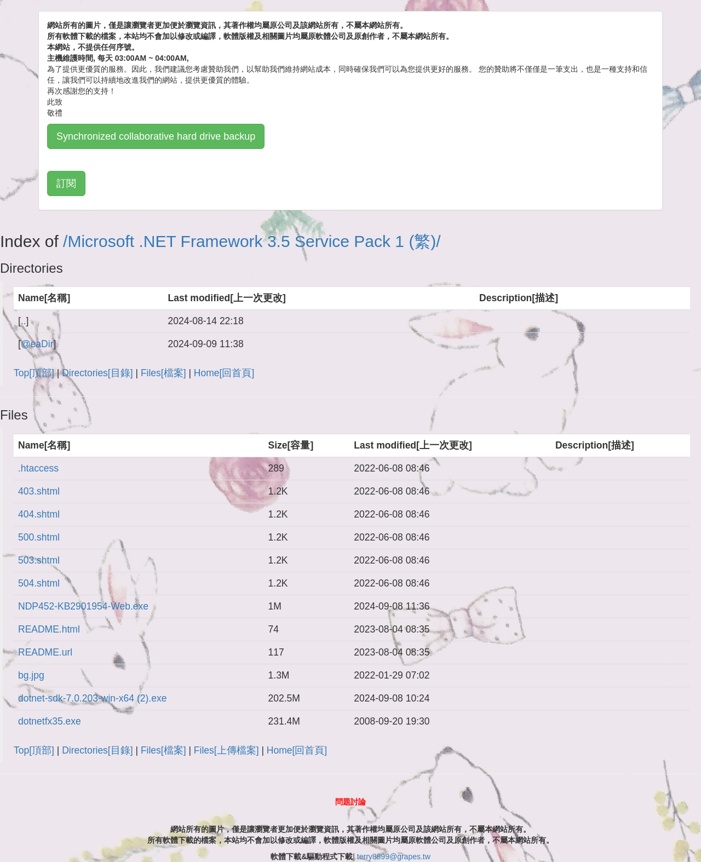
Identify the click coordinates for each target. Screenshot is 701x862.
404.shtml (39, 514)
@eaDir (37, 343)
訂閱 (66, 183)
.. (23, 320)
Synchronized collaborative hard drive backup (155, 136)
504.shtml (39, 583)
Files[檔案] (163, 372)
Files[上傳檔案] (226, 750)
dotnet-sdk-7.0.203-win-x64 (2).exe (92, 698)
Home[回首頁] (224, 372)
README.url (45, 652)
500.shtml (39, 537)
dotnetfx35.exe (49, 721)
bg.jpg (31, 675)
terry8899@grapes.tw (393, 856)
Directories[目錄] (97, 372)
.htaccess (38, 468)
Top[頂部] (34, 372)
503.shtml (39, 560)
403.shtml (39, 491)
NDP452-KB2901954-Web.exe (83, 606)
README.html (49, 629)
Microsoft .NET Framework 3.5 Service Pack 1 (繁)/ (253, 241)
